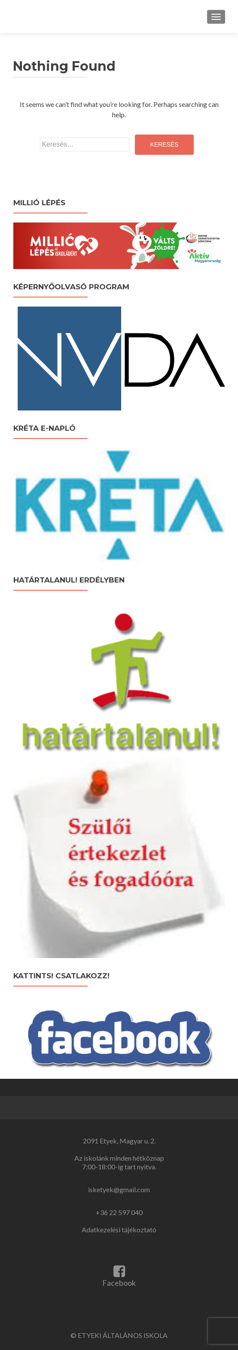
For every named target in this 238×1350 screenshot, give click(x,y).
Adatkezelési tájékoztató (119, 1229)
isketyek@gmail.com (119, 1189)
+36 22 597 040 (119, 1212)
